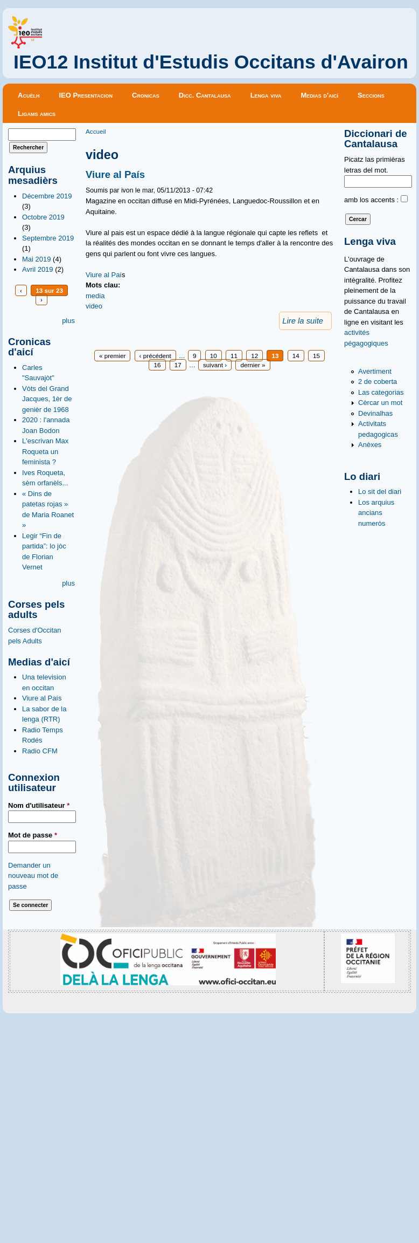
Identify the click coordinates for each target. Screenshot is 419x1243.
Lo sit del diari (379, 491)
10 (213, 355)
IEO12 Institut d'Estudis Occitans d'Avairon (210, 62)
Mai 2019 (36, 259)
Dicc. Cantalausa (205, 95)
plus (68, 321)
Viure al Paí (104, 275)
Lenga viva (266, 95)
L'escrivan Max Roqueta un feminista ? (45, 451)
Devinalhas (375, 413)
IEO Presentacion (86, 95)
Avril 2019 (37, 269)
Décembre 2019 (47, 196)
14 (295, 355)
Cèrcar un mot (380, 403)
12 (254, 355)
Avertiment (375, 371)
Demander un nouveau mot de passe (33, 875)
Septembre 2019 (48, 238)
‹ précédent (155, 355)
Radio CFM (40, 751)
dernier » (252, 364)
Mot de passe (32, 835)
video (94, 306)
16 (156, 364)
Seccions (371, 95)
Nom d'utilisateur (38, 805)
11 (234, 355)
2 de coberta (377, 381)
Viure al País (41, 698)
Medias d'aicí (320, 95)
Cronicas (145, 95)
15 (316, 355)
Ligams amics (36, 113)
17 (177, 364)
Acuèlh (28, 95)
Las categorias (381, 392)
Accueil (96, 131)
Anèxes (369, 445)
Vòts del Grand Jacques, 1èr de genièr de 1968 (47, 399)
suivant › (215, 364)
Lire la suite (302, 321)
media (95, 296)
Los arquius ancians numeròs (376, 512)
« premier (112, 355)
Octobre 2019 (43, 217)
